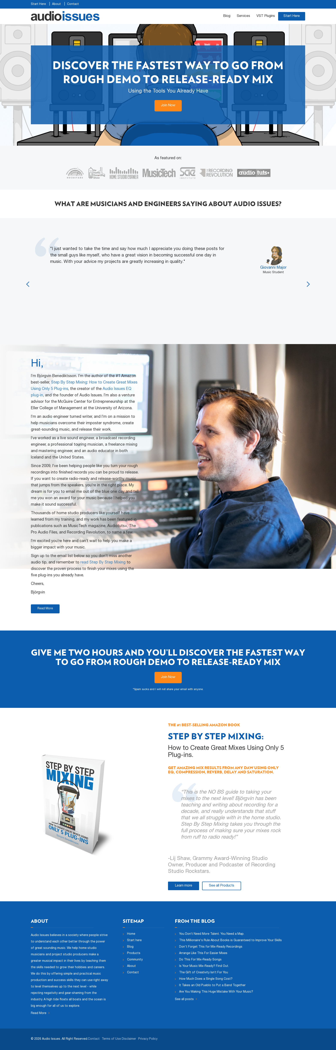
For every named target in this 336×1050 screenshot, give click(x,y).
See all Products (221, 886)
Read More (45, 608)
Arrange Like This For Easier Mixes (203, 953)
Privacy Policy (148, 1039)
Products (133, 953)
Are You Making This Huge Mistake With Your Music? (216, 991)
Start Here (38, 4)
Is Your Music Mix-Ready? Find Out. (204, 966)
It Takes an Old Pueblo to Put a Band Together (212, 985)
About (56, 4)
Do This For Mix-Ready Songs (200, 959)
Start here (134, 940)
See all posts (186, 999)
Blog (226, 16)
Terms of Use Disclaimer (119, 1039)
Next (308, 281)
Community (135, 959)
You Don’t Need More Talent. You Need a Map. (211, 934)
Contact (73, 4)
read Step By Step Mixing (103, 563)
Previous (28, 281)
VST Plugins (265, 16)
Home (131, 934)
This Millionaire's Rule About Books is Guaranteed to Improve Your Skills (230, 940)
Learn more (183, 886)
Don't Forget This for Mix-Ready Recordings (210, 946)
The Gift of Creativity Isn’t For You (203, 972)
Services (243, 16)
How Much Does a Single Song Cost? (205, 979)
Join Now (168, 105)
